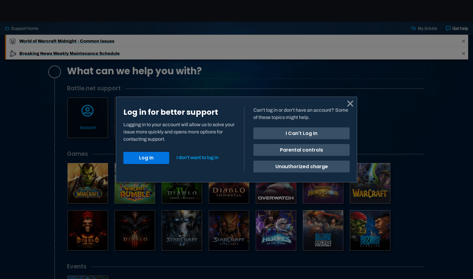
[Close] (197, 157)
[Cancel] (350, 103)
